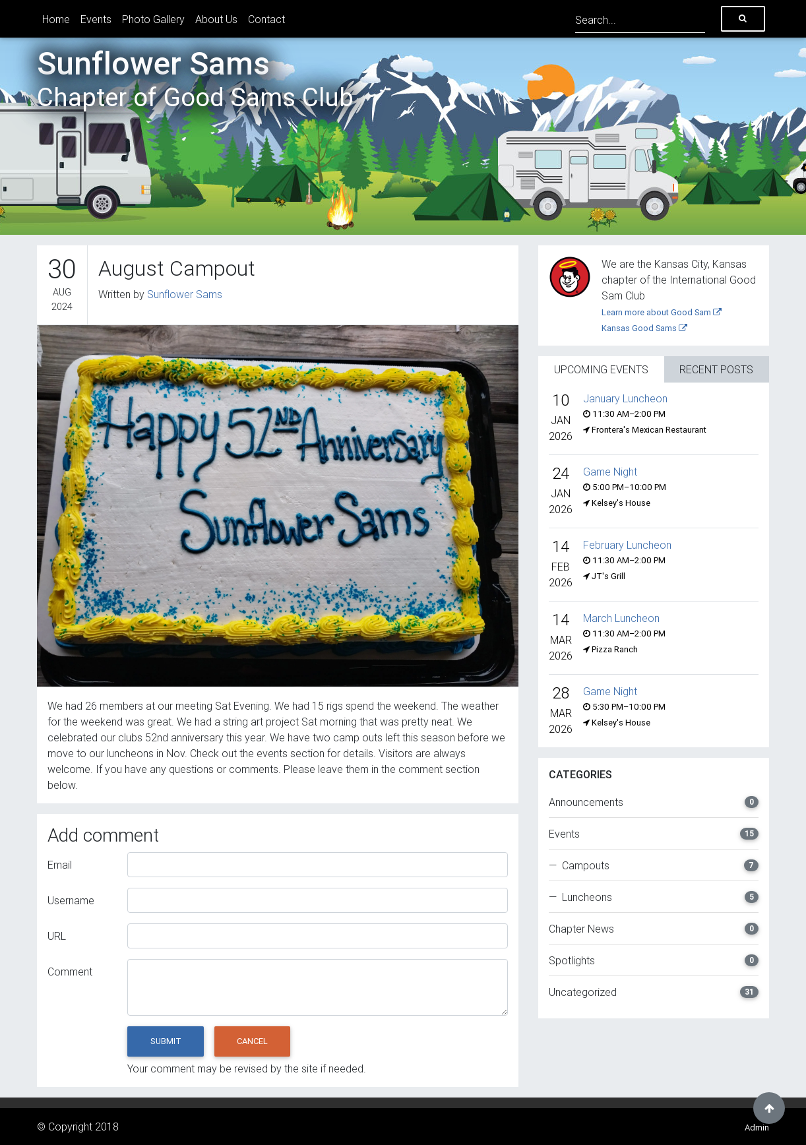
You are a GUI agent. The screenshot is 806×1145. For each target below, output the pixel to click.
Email (59, 864)
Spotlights (654, 960)
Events (95, 19)
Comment (69, 971)
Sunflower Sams (195, 78)
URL (56, 936)
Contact (266, 19)
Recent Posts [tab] (716, 369)
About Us (216, 19)
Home (56, 19)
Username (70, 900)
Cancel (252, 1041)
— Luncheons (654, 897)
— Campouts (654, 865)
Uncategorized (654, 992)
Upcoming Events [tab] (601, 369)
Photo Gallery (153, 19)
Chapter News (654, 928)
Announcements (654, 802)
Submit (165, 1041)
